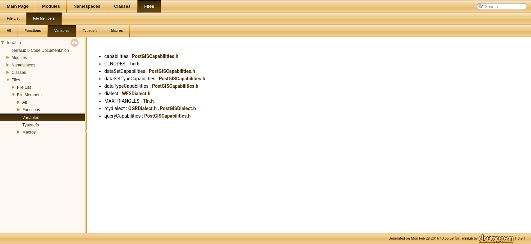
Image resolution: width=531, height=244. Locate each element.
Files (16, 80)
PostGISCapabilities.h (155, 56)
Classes (19, 72)
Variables (30, 117)
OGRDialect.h (142, 108)
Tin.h (134, 63)
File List (24, 87)
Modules (19, 57)
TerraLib (13, 42)
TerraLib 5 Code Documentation (40, 50)
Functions (31, 109)
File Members (29, 95)
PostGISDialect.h (178, 108)
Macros (29, 132)
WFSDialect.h (136, 93)
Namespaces (23, 65)
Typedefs (30, 125)
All (24, 102)
